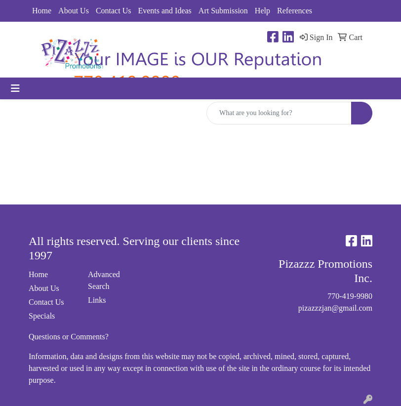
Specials (42, 316)
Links (97, 300)
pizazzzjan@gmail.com (335, 308)
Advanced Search (104, 280)
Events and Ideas (164, 10)
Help (262, 10)
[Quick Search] (279, 113)
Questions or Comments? (69, 336)
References (294, 10)
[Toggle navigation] (15, 88)
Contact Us (113, 10)
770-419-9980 (349, 296)
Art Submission (223, 10)
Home (41, 10)
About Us (73, 10)
